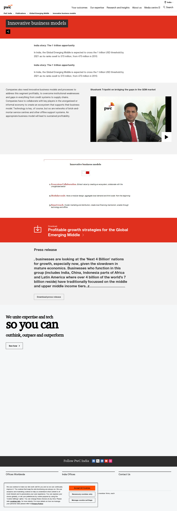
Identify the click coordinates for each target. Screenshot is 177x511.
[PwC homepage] (8, 6)
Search (169, 7)
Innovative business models (64, 13)
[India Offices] (88, 474)
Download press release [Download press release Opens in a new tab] (49, 297)
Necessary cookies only (82, 494)
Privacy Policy (37, 504)
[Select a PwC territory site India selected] (169, 2)
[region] (51, 495)
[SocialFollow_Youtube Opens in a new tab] (106, 461)
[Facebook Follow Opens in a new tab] (93, 461)
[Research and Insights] (90, 8)
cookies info (15, 501)
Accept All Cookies (82, 488)
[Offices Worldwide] (32, 474)
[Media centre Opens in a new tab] (124, 8)
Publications (21, 13)
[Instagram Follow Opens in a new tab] (110, 461)
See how (14, 346)
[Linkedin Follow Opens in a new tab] (102, 461)
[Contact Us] (145, 474)
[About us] (109, 8)
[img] (8, 31)
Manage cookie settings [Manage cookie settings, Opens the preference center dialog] (82, 500)
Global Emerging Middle (39, 13)
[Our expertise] (69, 8)
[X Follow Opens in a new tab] (98, 461)
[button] (130, 119)
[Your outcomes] (52, 8)
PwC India (8, 13)
